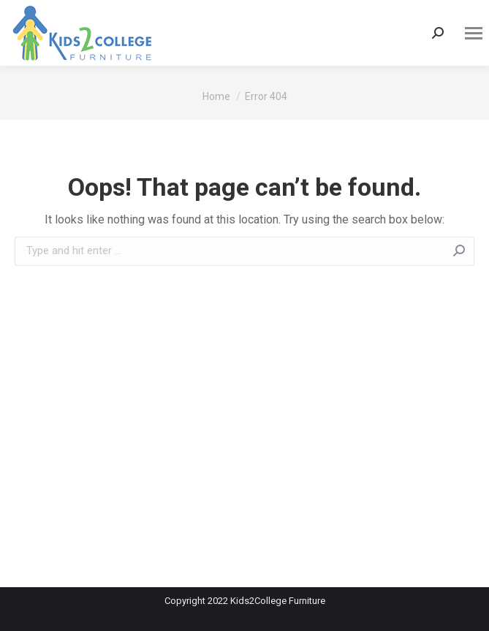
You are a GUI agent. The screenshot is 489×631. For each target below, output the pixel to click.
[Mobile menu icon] (473, 33)
